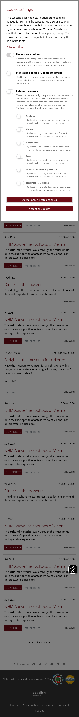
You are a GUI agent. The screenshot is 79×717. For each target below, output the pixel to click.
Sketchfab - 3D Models (37, 182)
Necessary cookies (28, 54)
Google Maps (32, 142)
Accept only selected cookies (39, 199)
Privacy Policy (14, 46)
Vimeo (29, 129)
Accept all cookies (39, 208)
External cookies (27, 91)
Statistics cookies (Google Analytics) (39, 72)
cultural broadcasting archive (41, 169)
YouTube (30, 115)
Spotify (30, 155)
